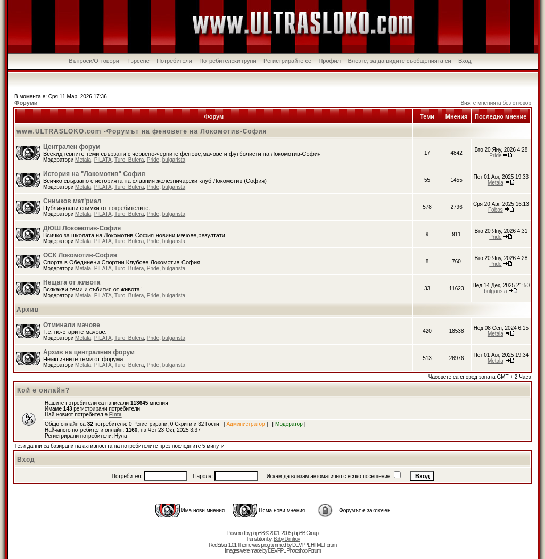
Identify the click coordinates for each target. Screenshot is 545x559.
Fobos (495, 210)
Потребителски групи (228, 60)
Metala (83, 160)
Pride (153, 160)
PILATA (103, 160)
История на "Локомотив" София (94, 174)
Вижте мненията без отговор (495, 103)
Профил (329, 60)
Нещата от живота (71, 282)
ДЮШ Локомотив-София (82, 228)
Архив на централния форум (89, 352)
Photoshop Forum (303, 551)
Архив (27, 309)
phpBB (258, 533)
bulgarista (173, 160)
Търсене (138, 60)
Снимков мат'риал (72, 201)
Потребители (174, 60)
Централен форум (72, 147)
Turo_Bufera (129, 160)
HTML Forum (324, 545)
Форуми (26, 102)
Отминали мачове (71, 325)
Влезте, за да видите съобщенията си (399, 60)
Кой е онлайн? (43, 390)
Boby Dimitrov (287, 539)
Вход (465, 60)
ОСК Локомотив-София (80, 255)
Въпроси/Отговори (94, 60)
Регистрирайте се (287, 60)
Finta (115, 415)
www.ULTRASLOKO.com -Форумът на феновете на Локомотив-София (141, 131)
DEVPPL (301, 545)
